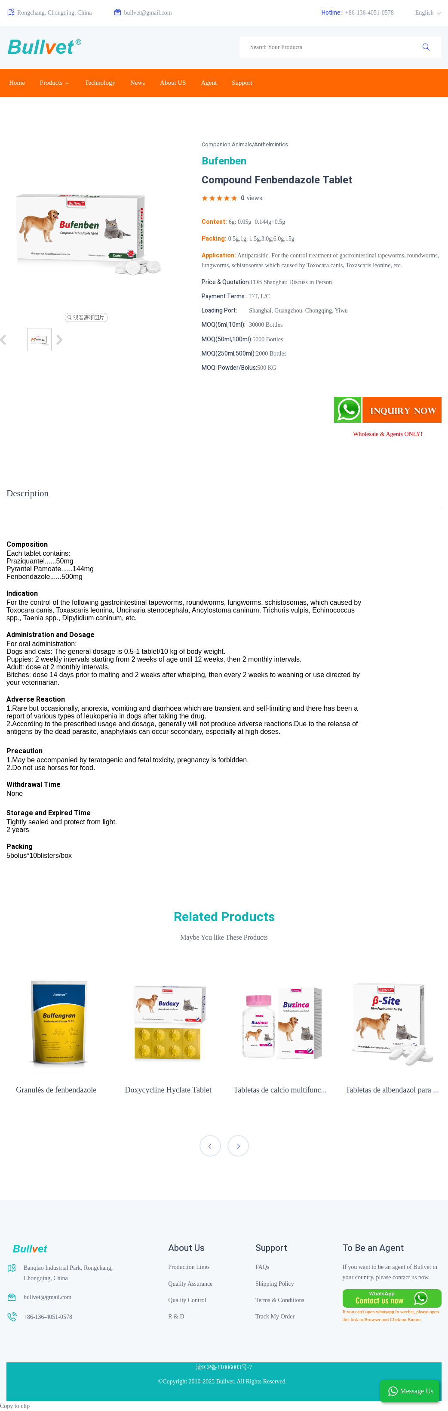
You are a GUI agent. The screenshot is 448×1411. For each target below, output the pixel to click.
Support (242, 82)
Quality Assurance (190, 1284)
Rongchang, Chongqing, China (49, 12)
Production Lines (188, 1267)
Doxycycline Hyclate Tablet (168, 1090)
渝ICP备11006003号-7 (224, 1367)
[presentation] (210, 1146)
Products (51, 82)
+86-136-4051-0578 (357, 13)
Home (17, 82)
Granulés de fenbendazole (56, 1090)
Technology (100, 82)
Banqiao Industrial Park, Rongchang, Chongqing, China (68, 1273)
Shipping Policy (274, 1284)
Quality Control (187, 1300)
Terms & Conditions (279, 1300)
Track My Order (275, 1316)
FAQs (262, 1267)
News (137, 82)
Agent (209, 82)
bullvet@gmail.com (142, 12)
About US (173, 82)
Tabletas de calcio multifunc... (280, 1090)
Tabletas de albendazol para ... (392, 1090)
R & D (176, 1316)
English (425, 12)
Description (27, 493)
